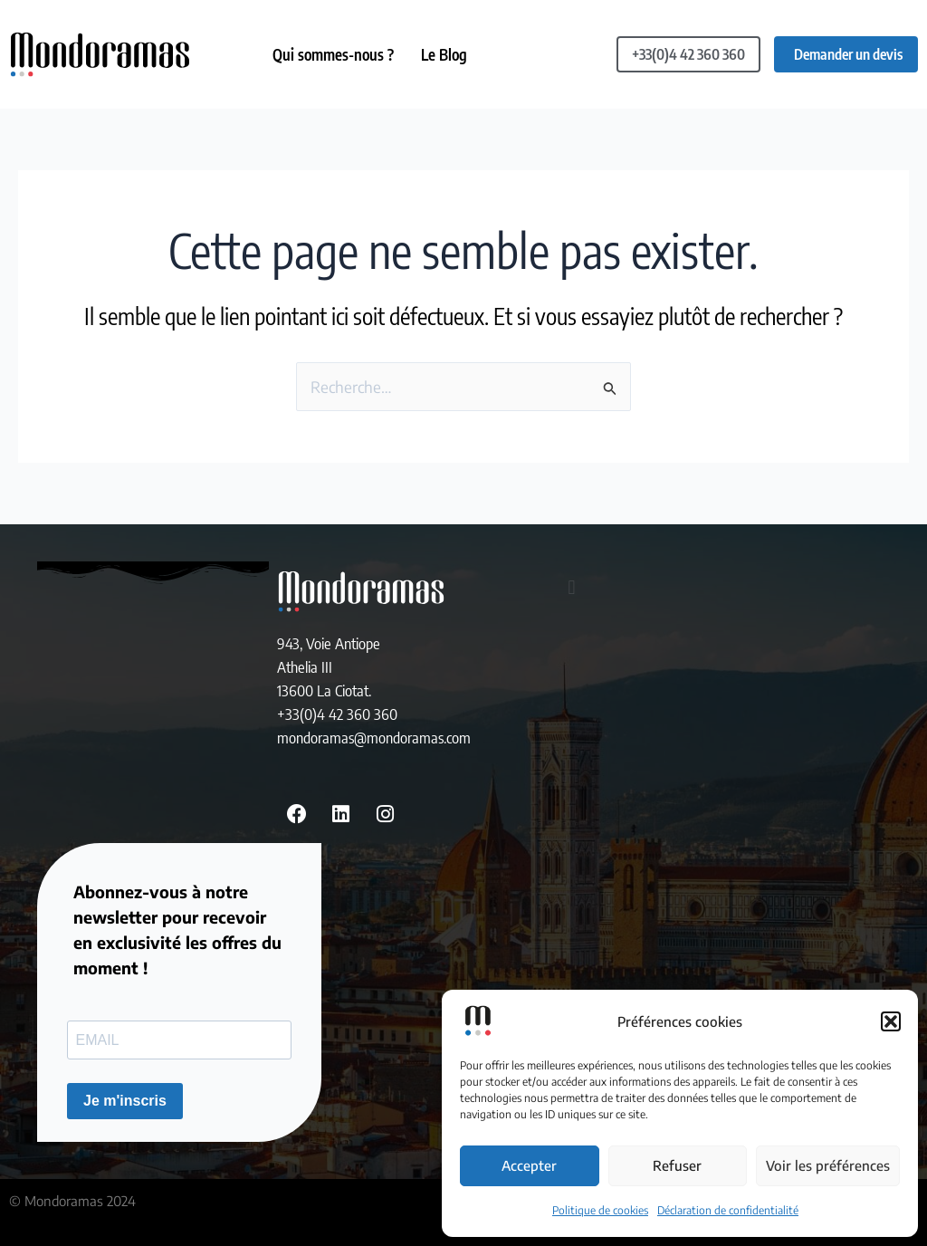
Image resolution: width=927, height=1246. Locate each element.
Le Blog (444, 54)
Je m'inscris (125, 1100)
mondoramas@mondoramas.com (374, 737)
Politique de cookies (600, 1210)
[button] (891, 1021)
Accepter (529, 1165)
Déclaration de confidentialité (727, 1210)
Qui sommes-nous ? (333, 54)
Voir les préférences (828, 1165)
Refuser (677, 1165)
